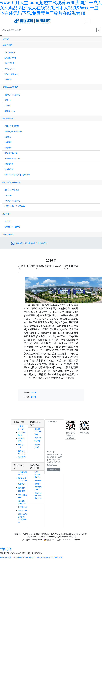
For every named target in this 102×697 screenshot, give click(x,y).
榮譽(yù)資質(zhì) (11, 74)
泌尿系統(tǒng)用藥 (12, 158)
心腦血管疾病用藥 (12, 126)
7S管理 (7, 105)
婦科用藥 (8, 148)
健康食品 (8, 137)
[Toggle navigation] (87, 21)
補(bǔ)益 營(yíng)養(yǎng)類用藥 (17, 175)
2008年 (33, 397)
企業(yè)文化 (10, 69)
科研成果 (8, 195)
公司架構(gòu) (10, 58)
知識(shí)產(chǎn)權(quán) (15, 206)
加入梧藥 (5, 214)
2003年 (33, 392)
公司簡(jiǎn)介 (10, 52)
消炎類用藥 (9, 169)
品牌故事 (8, 79)
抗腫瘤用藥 (9, 164)
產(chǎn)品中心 (8, 119)
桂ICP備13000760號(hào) (32, 540)
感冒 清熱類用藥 (11, 153)
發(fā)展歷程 (9, 63)
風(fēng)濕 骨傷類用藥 (13, 131)
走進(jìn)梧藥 (7, 45)
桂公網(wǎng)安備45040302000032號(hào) (63, 540)
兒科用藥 (8, 142)
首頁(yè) (5, 39)
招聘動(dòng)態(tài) (12, 227)
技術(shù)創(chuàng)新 (11, 182)
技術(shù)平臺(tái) (12, 190)
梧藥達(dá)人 (10, 111)
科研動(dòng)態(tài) (12, 201)
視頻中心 (8, 100)
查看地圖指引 (53, 470)
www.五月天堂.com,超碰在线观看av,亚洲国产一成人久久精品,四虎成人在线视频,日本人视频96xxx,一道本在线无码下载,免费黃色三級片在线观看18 (51, 8)
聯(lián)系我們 (7, 234)
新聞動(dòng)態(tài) (10, 87)
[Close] (1, 35)
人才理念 (8, 221)
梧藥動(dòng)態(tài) (12, 95)
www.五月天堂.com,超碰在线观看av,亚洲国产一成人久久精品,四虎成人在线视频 (31, 557)
